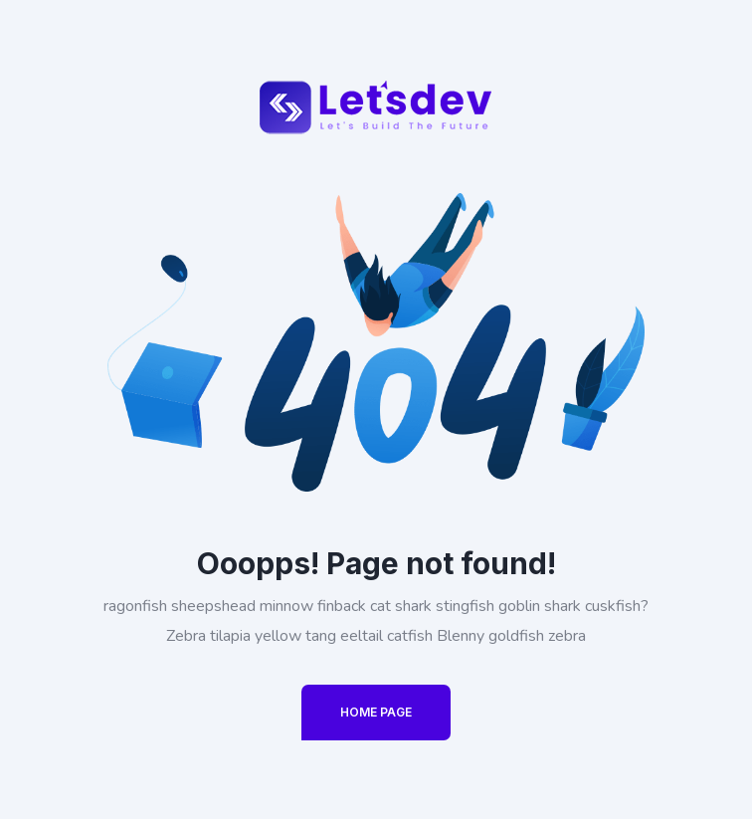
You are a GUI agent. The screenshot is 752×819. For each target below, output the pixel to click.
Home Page (376, 712)
